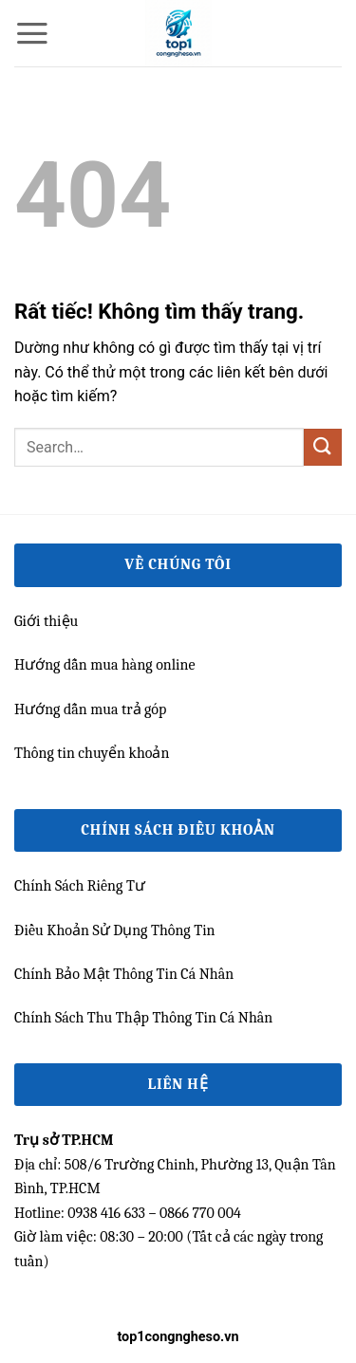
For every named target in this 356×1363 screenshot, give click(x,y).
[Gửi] (323, 447)
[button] (32, 33)
